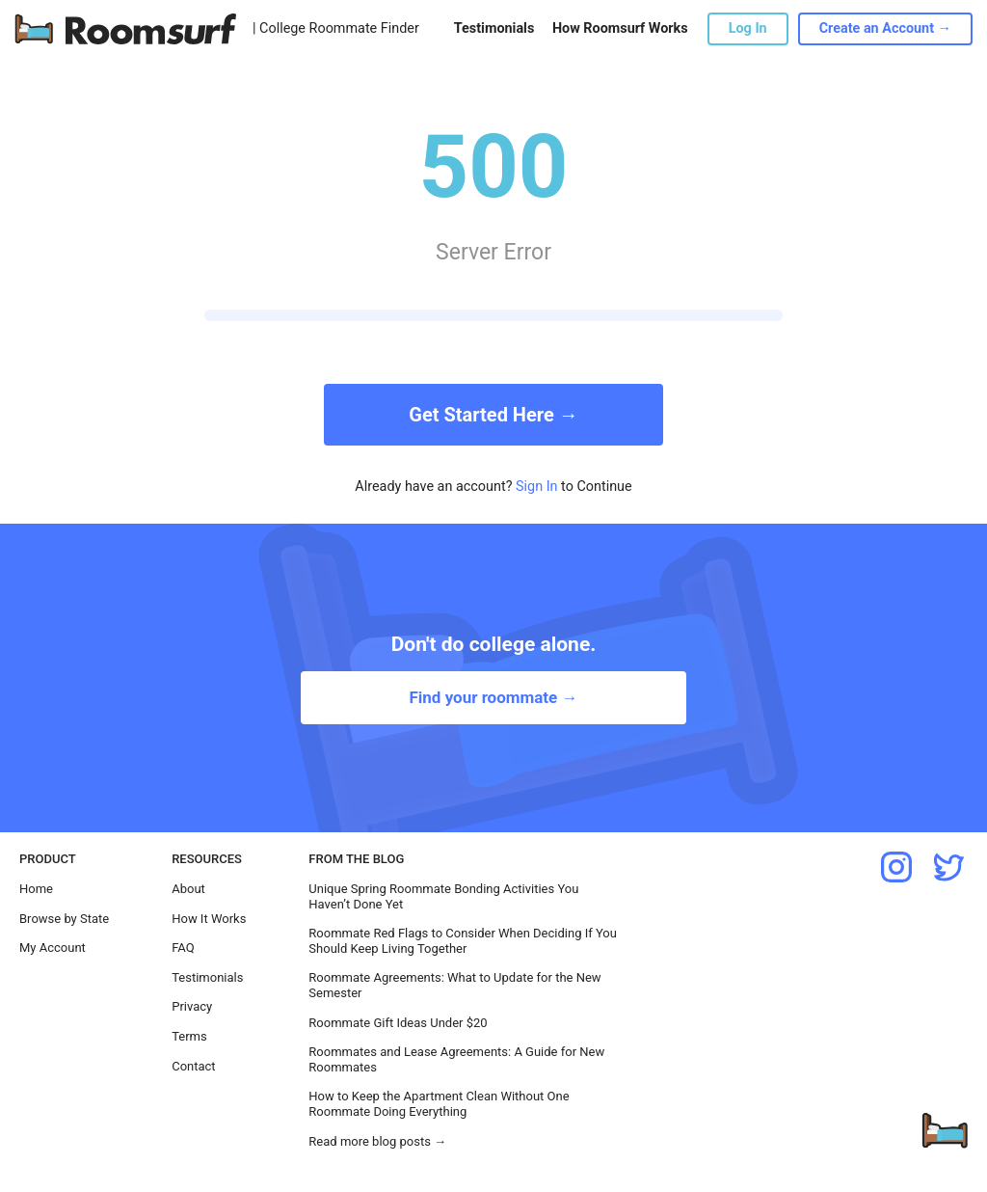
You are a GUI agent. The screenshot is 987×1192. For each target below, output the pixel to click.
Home (36, 888)
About (188, 888)
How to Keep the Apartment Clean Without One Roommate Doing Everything (438, 1104)
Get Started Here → (493, 414)
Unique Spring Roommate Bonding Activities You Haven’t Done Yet (443, 896)
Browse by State (64, 918)
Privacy (192, 1006)
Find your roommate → (493, 697)
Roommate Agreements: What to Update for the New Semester (454, 985)
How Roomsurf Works (620, 28)
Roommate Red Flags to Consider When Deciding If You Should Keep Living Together (462, 941)
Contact (193, 1066)
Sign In (537, 486)
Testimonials (494, 28)
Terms (189, 1036)
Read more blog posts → (377, 1141)
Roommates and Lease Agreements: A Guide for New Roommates (456, 1059)
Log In (748, 28)
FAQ (183, 947)
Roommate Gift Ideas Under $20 (397, 1023)
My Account (52, 947)
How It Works (209, 918)
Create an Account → (885, 28)
